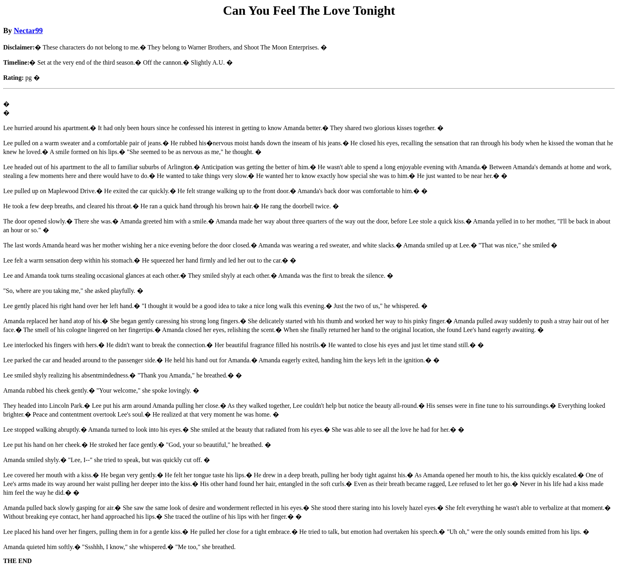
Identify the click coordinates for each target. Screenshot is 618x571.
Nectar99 (28, 30)
